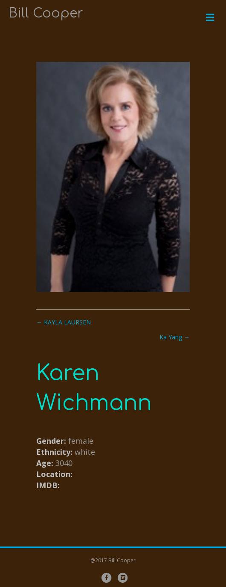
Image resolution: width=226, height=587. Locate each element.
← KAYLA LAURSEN (63, 322)
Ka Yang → (174, 337)
